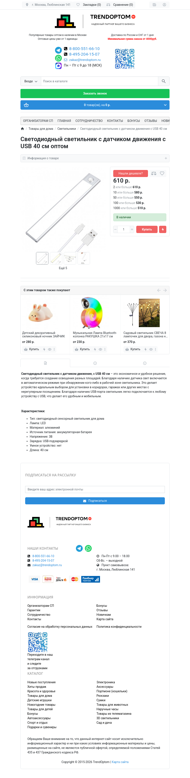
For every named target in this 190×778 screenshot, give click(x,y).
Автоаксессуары (39, 718)
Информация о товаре (95, 158)
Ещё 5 (63, 268)
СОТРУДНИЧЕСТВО (89, 121)
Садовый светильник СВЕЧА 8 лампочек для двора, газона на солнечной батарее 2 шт (145, 334)
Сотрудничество (39, 614)
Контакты (115, 121)
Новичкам (104, 614)
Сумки (101, 700)
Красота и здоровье (41, 691)
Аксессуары (105, 686)
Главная (64, 121)
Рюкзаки (103, 695)
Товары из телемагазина (114, 713)
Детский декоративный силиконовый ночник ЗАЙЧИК (43, 334)
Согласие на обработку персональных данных (60, 626)
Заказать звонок (95, 93)
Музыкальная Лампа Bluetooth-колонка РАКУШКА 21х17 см (95, 334)
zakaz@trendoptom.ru (82, 60)
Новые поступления (42, 682)
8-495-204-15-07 (84, 54)
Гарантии (34, 610)
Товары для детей (40, 709)
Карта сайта (105, 619)
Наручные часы (108, 709)
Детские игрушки (40, 700)
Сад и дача (104, 722)
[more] (54, 349)
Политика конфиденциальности (119, 626)
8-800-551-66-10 (84, 49)
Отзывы (150, 121)
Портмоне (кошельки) (112, 691)
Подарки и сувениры (42, 727)
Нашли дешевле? (131, 173)
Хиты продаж (37, 686)
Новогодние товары (41, 704)
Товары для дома (40, 695)
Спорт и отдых (38, 722)
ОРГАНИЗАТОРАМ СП (38, 121)
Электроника (106, 682)
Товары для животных (112, 704)
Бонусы (134, 121)
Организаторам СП (41, 605)
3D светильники (108, 718)
